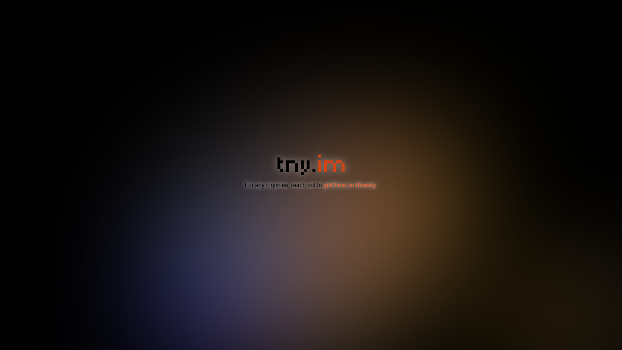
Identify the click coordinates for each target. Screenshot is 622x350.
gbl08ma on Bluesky (350, 185)
